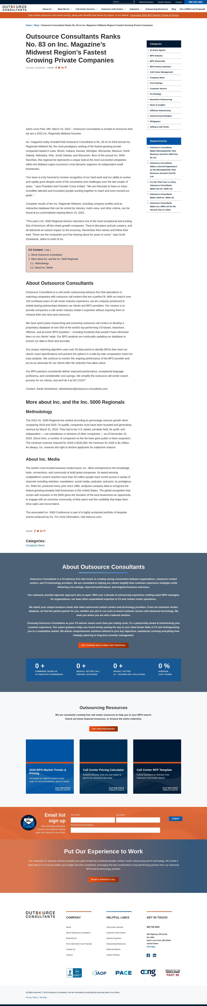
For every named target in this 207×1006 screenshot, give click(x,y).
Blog (174, 9)
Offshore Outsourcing (160, 110)
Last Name (124, 815)
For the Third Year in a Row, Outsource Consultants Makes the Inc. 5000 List (163, 185)
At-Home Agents (157, 50)
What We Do (63, 9)
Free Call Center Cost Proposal (79, 945)
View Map (151, 948)
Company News (35, 545)
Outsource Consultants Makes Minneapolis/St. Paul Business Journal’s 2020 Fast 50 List (164, 152)
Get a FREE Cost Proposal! (192, 9)
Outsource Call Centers (112, 9)
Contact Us (70, 951)
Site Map (43, 999)
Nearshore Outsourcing (161, 99)
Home (29, 25)
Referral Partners (146, 2)
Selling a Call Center (159, 127)
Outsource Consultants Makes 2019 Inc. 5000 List (162, 196)
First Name (79, 815)
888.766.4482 (196, 2)
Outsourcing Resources (156, 9)
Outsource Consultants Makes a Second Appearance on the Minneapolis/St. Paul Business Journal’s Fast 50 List (163, 170)
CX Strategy (155, 94)
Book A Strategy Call (103, 881)
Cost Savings (156, 83)
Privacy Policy (31, 999)
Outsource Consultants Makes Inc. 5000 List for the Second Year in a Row (163, 206)
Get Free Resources (103, 729)
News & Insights (157, 105)
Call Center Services (85, 9)
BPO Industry (156, 56)
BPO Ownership (157, 61)
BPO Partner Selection (160, 66)
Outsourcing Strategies (161, 116)
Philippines (155, 121)
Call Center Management (161, 72)
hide (47, 250)
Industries (134, 9)
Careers (178, 2)
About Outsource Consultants (78, 934)
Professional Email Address (86, 826)
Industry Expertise (113, 940)
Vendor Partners (164, 2)
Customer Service (158, 88)
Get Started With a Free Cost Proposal (103, 645)
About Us (47, 9)
